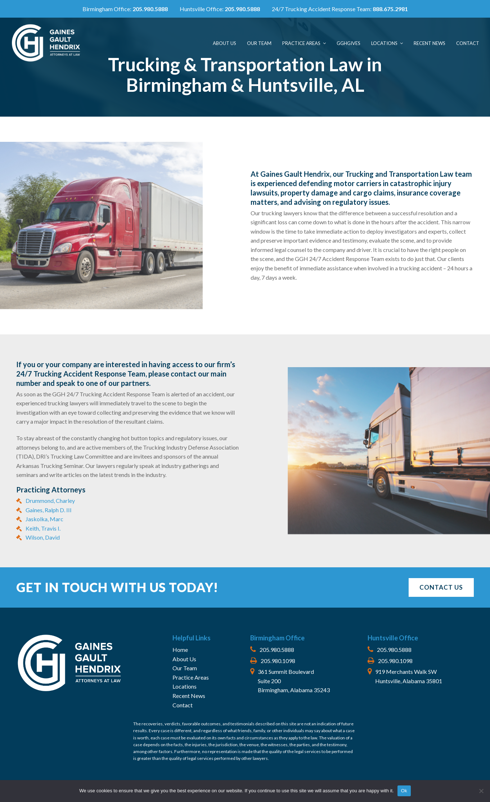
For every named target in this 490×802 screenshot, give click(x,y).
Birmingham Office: (125, 8)
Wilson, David (43, 537)
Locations (184, 686)
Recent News (188, 695)
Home (180, 649)
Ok (404, 790)
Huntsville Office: (220, 8)
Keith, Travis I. (43, 528)
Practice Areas (190, 677)
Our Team (184, 667)
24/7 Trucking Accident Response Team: (340, 8)
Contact (182, 705)
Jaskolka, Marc (44, 518)
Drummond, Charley (50, 500)
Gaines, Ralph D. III (49, 509)
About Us (184, 658)
